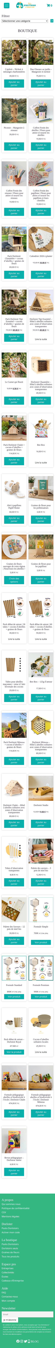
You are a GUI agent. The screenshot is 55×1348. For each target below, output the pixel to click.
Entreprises (7, 1268)
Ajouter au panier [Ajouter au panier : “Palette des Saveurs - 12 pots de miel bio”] (14, 941)
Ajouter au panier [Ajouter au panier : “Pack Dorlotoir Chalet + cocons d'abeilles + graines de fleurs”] (14, 461)
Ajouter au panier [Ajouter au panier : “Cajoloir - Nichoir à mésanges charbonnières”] (14, 83)
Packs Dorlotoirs (10, 1228)
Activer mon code (11, 1232)
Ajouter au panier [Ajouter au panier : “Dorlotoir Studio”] (41, 824)
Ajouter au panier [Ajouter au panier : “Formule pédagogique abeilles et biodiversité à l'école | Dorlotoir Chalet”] (14, 1113)
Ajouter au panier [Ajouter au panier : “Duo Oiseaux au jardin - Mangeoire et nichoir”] (41, 83)
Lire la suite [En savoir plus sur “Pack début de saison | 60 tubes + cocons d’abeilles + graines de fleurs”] (41, 639)
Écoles (5, 1276)
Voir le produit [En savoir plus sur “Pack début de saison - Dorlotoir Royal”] (14, 1052)
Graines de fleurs (10, 1252)
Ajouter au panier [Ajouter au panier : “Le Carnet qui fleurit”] (14, 401)
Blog (35, 1341)
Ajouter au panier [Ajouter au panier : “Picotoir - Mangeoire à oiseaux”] (14, 146)
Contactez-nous (10, 1296)
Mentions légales (10, 1216)
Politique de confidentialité (15, 1208)
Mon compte (8, 1300)
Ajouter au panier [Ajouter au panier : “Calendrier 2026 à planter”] (41, 275)
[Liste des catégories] (25, 21)
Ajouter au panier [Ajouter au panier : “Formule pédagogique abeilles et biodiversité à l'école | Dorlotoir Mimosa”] (41, 1113)
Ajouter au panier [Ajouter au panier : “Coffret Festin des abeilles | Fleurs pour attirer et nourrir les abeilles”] (41, 146)
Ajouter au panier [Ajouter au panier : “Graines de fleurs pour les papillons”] (41, 580)
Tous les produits (10, 1256)
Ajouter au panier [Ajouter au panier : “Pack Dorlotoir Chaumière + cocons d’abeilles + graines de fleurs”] (14, 275)
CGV (4, 1212)
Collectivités (8, 1272)
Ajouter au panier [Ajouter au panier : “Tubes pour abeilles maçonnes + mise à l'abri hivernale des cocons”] (14, 698)
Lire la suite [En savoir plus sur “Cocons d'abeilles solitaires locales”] (41, 1052)
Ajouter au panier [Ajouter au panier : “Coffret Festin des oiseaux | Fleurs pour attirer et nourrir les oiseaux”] (14, 212)
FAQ (4, 1292)
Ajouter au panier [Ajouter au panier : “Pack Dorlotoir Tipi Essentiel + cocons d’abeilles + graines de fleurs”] (14, 338)
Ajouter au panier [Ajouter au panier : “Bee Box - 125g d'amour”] (41, 698)
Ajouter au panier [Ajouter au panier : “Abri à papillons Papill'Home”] (14, 520)
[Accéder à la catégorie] (51, 20)
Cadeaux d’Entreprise (13, 1280)
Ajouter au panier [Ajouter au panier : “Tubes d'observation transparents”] (14, 882)
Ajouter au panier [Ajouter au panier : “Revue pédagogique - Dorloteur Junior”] (14, 1172)
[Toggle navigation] (6, 5)
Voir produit (41, 942)
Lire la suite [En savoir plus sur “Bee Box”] (41, 462)
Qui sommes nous (11, 1204)
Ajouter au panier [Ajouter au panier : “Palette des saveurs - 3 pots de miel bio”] (41, 882)
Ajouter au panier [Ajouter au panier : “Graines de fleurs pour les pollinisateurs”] (41, 520)
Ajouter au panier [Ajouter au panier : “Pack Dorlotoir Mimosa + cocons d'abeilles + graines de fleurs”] (14, 761)
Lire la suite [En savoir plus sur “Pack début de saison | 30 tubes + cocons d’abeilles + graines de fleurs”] (14, 639)
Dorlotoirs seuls (10, 1248)
